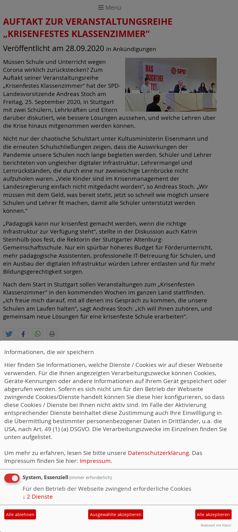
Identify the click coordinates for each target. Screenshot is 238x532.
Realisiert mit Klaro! (216, 525)
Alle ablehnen (20, 514)
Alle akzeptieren (213, 514)
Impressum (95, 460)
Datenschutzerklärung (158, 452)
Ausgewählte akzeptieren (116, 514)
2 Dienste (38, 496)
